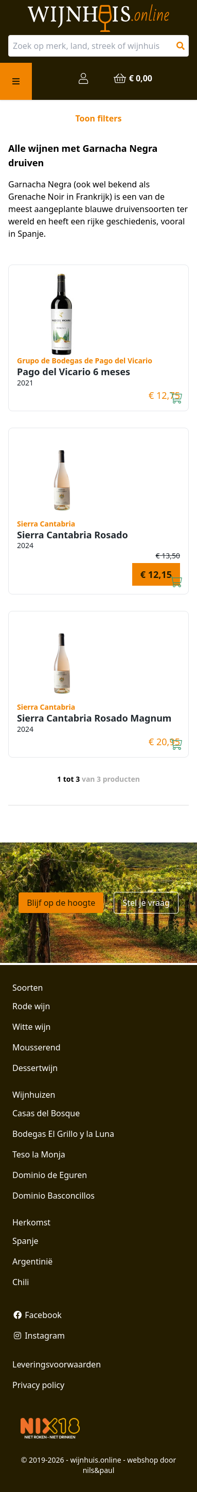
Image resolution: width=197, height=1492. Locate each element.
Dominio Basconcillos (53, 1195)
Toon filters (98, 118)
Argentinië (32, 1261)
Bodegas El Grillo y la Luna (63, 1133)
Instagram (38, 1335)
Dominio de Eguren (49, 1175)
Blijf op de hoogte (61, 902)
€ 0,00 (132, 78)
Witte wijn (31, 1026)
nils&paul (99, 1470)
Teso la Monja (38, 1154)
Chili (20, 1282)
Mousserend (36, 1047)
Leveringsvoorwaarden (56, 1364)
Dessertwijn (35, 1068)
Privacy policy (38, 1385)
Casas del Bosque (46, 1113)
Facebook (37, 1315)
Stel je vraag (145, 902)
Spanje (25, 1241)
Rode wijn (31, 1006)
